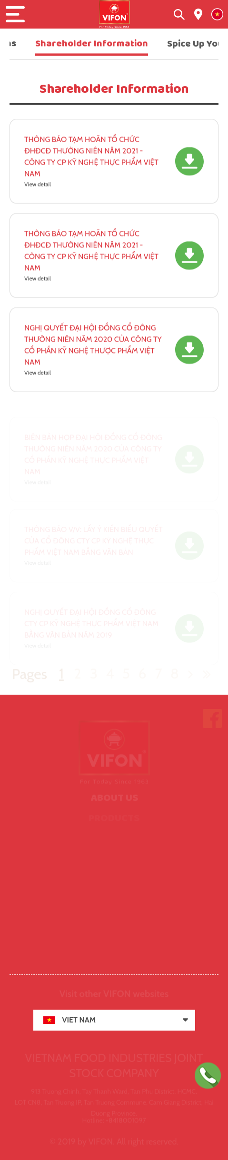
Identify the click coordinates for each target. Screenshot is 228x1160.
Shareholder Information (91, 44)
